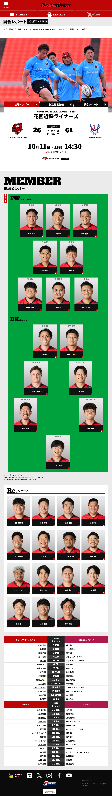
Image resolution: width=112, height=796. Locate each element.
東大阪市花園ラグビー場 (56, 152)
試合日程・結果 (15, 29)
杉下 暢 (43, 729)
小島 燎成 (42, 645)
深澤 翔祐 (42, 713)
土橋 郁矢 (42, 699)
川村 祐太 (42, 748)
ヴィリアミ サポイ (38, 733)
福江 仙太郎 (41, 725)
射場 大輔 (40, 679)
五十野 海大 (41, 664)
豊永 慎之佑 (41, 710)
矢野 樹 (43, 737)
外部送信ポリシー (86, 780)
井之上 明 (42, 744)
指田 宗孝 (42, 721)
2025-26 (27, 29)
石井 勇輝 (42, 683)
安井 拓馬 (42, 695)
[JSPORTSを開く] (49, 783)
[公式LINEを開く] (29, 775)
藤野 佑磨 (42, 653)
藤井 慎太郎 (41, 668)
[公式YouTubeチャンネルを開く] (69, 775)
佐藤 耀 (43, 649)
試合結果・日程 (36, 21)
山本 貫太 (42, 763)
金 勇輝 (43, 752)
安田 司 (43, 672)
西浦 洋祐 (42, 717)
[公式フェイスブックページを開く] (59, 775)
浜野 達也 (42, 676)
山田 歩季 (42, 691)
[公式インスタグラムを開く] (49, 775)
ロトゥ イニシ (40, 740)
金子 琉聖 (42, 656)
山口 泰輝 (42, 760)
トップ (4, 29)
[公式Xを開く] (39, 775)
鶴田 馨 (43, 756)
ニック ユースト (39, 687)
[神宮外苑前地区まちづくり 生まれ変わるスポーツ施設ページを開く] (49, 793)
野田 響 (43, 660)
